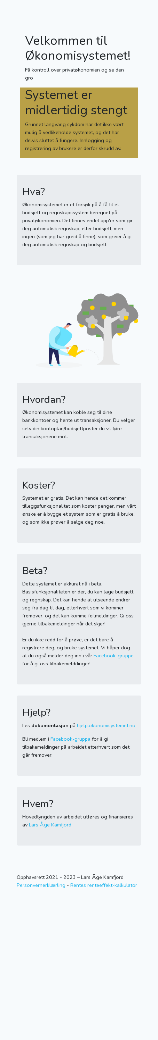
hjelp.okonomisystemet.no (106, 725)
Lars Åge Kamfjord (50, 824)
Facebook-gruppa (70, 738)
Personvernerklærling (41, 885)
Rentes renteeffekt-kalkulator (103, 885)
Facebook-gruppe (114, 655)
